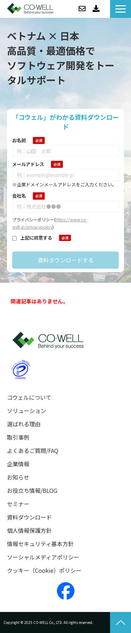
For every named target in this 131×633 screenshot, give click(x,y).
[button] (120, 9)
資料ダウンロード (96, 8)
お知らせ (18, 477)
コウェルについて (29, 397)
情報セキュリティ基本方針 (40, 544)
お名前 (19, 140)
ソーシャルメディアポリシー (43, 557)
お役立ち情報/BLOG (32, 490)
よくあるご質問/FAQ (32, 450)
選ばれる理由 (24, 424)
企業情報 (18, 464)
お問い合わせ (82, 8)
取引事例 (18, 437)
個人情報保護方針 (29, 530)
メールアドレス (28, 164)
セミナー (18, 504)
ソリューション (26, 410)
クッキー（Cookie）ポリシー (44, 570)
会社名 (19, 195)
